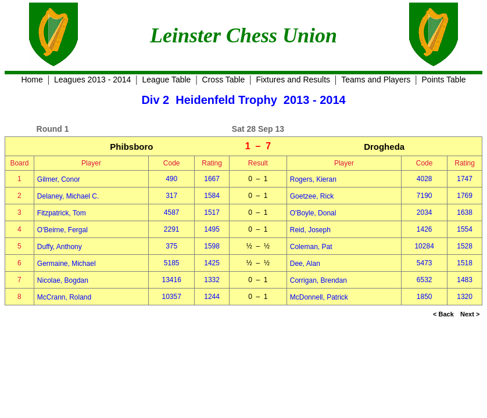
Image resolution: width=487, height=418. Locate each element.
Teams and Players (375, 79)
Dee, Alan (305, 264)
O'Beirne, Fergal (62, 230)
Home (31, 79)
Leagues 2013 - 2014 (92, 79)
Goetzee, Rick (312, 196)
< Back (443, 314)
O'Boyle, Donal (313, 213)
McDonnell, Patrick (319, 297)
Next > (469, 314)
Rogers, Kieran (313, 179)
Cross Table (223, 79)
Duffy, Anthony (59, 247)
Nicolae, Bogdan (62, 280)
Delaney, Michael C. (68, 196)
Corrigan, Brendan (318, 280)
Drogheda (384, 147)
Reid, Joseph (310, 230)
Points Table (444, 79)
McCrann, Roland (64, 297)
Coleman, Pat (311, 247)
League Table (166, 79)
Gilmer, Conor (58, 179)
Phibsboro (131, 147)
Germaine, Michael (66, 264)
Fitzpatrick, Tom (61, 213)
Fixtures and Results (293, 79)
